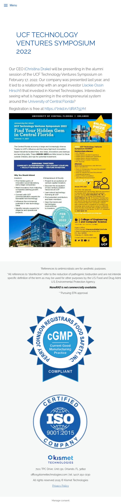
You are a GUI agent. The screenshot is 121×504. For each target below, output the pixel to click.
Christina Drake (37, 69)
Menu (10, 5)
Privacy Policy (60, 485)
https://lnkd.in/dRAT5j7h (65, 109)
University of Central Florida (51, 101)
